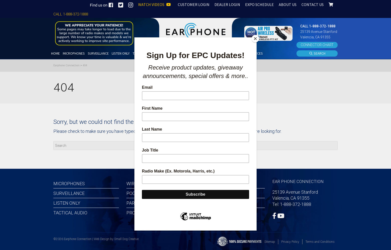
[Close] (255, 38)
